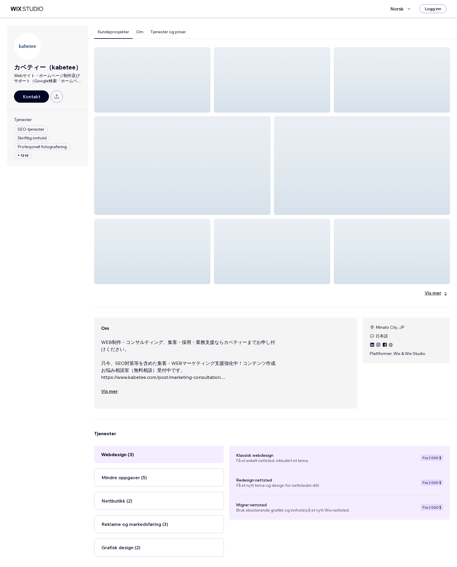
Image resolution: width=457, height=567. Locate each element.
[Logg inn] (433, 8)
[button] (152, 80)
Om (139, 31)
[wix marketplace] (26, 9)
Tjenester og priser (168, 31)
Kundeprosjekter (113, 31)
